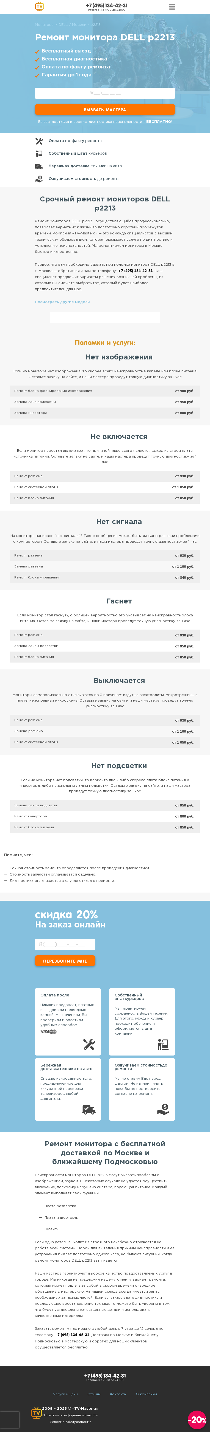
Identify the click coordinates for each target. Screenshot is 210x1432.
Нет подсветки (119, 766)
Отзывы (94, 1394)
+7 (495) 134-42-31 (107, 5)
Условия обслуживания (70, 1421)
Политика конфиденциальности (70, 1415)
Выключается (119, 681)
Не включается (119, 437)
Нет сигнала (119, 522)
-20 (197, 1419)
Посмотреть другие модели (62, 302)
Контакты (118, 1394)
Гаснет (119, 601)
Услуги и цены (65, 1394)
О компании (146, 1394)
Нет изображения (119, 357)
